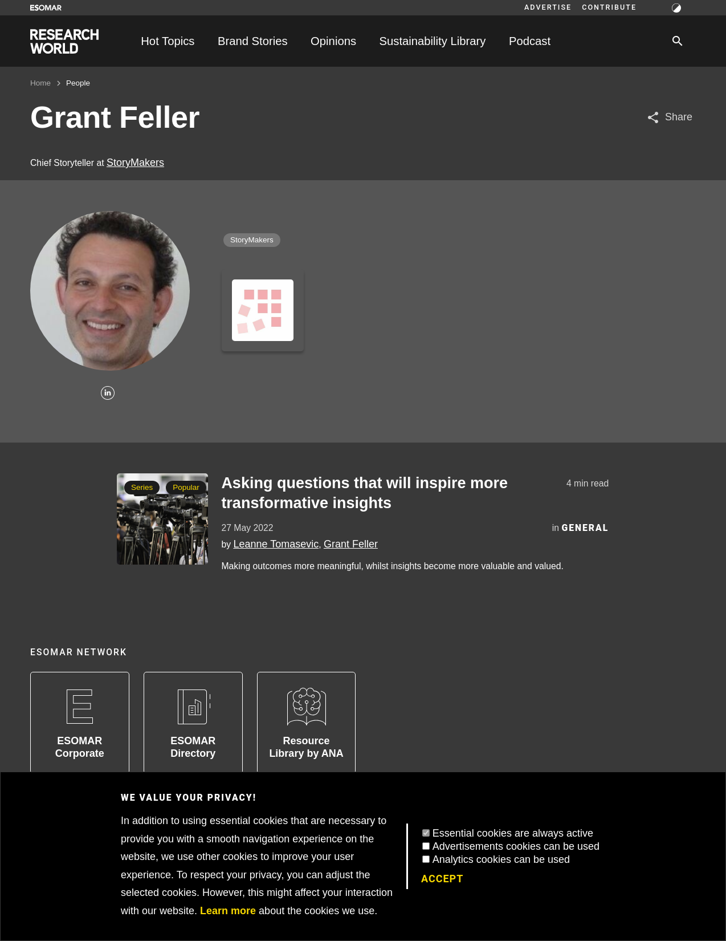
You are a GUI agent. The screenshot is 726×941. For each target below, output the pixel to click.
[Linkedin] (108, 393)
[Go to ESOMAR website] (46, 8)
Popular (186, 487)
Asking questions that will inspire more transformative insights (364, 493)
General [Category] (585, 527)
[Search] (678, 41)
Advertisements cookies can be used (516, 846)
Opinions (333, 41)
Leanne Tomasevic (276, 544)
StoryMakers (135, 162)
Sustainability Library (433, 41)
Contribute (609, 7)
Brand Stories (253, 41)
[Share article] (669, 117)
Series (142, 487)
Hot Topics (167, 41)
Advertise (548, 7)
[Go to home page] (64, 41)
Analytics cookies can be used (501, 859)
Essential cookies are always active (513, 833)
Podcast (529, 41)
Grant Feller (351, 544)
